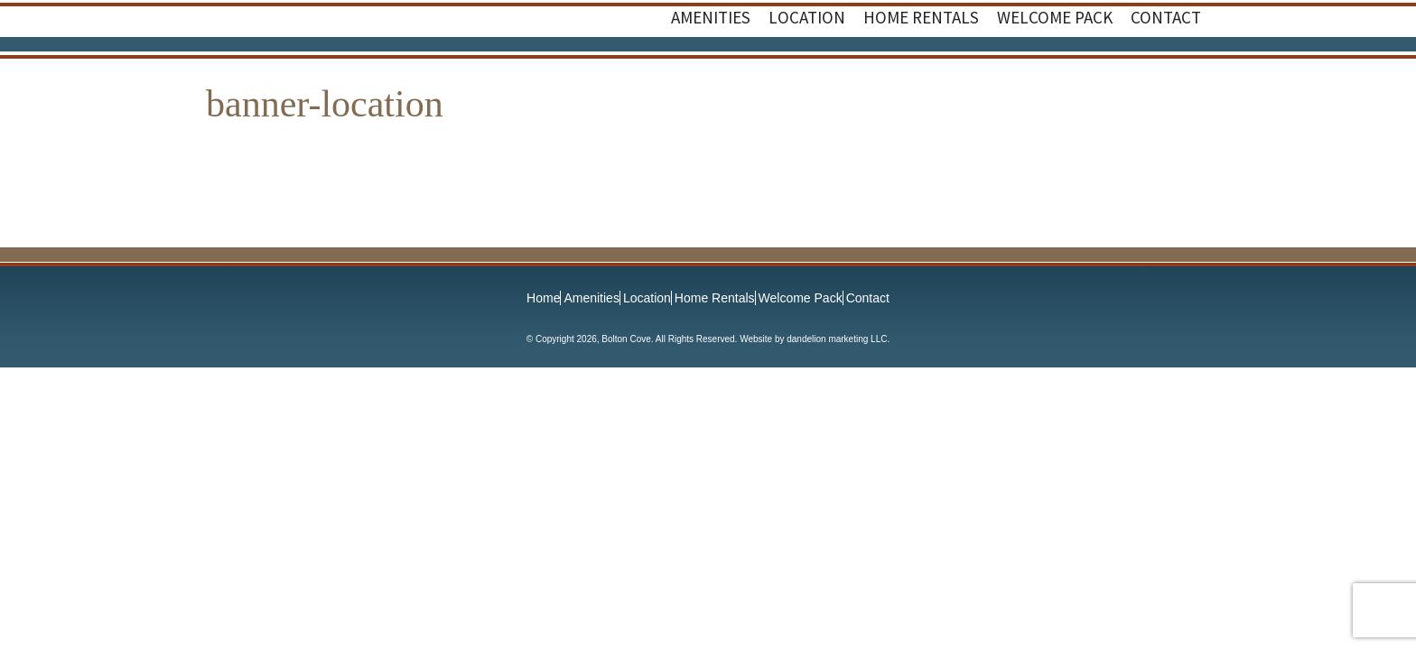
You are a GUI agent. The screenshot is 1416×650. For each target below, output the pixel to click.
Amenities (591, 298)
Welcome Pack (801, 298)
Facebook (1147, 74)
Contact (868, 298)
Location (647, 298)
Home (543, 298)
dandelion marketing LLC (837, 339)
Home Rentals (715, 298)
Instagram (1183, 74)
